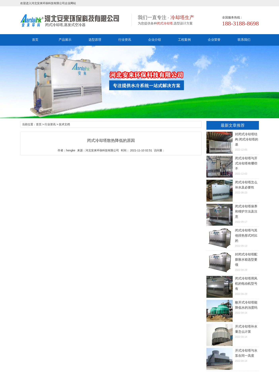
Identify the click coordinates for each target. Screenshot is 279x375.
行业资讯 (124, 39)
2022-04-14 (232, 307)
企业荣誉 (214, 39)
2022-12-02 (232, 165)
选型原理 (94, 39)
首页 (35, 39)
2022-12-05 (232, 141)
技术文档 (64, 124)
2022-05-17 (232, 213)
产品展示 (65, 39)
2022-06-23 (232, 187)
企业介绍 (154, 39)
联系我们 (244, 39)
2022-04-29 (232, 261)
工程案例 (184, 39)
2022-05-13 (232, 237)
